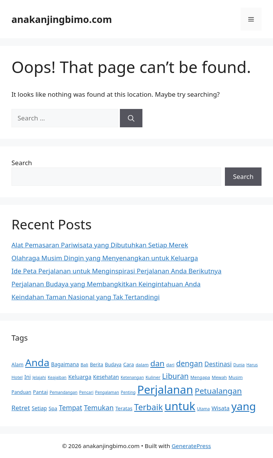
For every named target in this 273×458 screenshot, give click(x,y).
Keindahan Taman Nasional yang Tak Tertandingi (85, 296)
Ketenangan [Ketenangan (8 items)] (132, 377)
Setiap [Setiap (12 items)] (39, 408)
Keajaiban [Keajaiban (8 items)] (57, 377)
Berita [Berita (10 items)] (96, 364)
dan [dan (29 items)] (157, 363)
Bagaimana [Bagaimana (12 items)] (65, 364)
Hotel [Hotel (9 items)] (17, 377)
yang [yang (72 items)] (243, 406)
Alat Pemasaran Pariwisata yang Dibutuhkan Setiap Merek (99, 244)
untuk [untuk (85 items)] (180, 406)
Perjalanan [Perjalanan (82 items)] (165, 389)
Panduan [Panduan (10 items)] (21, 392)
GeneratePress (191, 446)
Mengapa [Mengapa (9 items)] (200, 377)
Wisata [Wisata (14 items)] (220, 408)
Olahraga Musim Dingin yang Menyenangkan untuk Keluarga (104, 257)
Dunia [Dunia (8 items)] (239, 364)
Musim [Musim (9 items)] (236, 377)
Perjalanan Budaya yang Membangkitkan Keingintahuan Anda (105, 283)
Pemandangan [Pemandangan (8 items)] (64, 392)
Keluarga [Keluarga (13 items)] (80, 376)
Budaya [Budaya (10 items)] (113, 364)
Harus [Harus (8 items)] (252, 364)
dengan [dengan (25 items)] (189, 363)
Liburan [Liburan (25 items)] (175, 376)
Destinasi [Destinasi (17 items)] (217, 363)
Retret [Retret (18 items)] (20, 407)
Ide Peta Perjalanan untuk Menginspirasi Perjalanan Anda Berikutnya (116, 270)
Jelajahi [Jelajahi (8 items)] (39, 377)
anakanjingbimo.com (61, 19)
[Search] (131, 118)
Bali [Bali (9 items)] (84, 364)
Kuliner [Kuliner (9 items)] (152, 377)
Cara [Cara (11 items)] (128, 364)
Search (21, 162)
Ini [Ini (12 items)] (27, 376)
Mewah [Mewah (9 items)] (219, 377)
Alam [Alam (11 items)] (17, 364)
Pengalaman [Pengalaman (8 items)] (107, 392)
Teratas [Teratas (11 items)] (123, 408)
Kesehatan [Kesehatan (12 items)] (106, 376)
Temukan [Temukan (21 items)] (99, 407)
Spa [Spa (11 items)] (52, 408)
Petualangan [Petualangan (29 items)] (218, 390)
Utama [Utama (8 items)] (203, 408)
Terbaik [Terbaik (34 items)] (148, 407)
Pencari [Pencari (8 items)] (86, 392)
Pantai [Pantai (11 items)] (40, 391)
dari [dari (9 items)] (170, 364)
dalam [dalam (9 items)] (142, 364)
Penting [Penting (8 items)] (128, 392)
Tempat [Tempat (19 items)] (70, 407)
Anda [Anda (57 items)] (37, 362)
